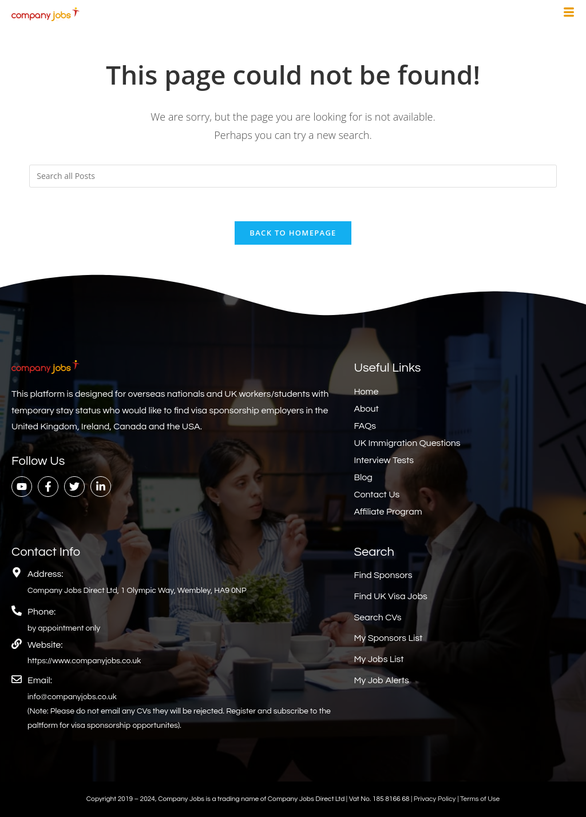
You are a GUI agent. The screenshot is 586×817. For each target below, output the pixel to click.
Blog (363, 478)
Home (366, 392)
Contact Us (376, 495)
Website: (44, 644)
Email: (39, 681)
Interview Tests (384, 460)
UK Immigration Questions (407, 443)
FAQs (365, 426)
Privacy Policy (435, 799)
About (366, 409)
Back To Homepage (293, 233)
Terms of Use (480, 799)
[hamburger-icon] (569, 13)
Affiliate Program (388, 512)
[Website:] (16, 644)
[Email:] (16, 680)
